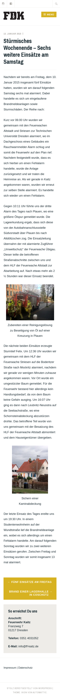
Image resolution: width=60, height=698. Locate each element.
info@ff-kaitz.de (28, 646)
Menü (50, 14)
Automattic (40, 692)
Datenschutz (25, 667)
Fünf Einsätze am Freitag (31, 582)
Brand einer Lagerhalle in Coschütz (29, 593)
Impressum (10, 667)
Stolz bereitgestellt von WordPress (29, 688)
